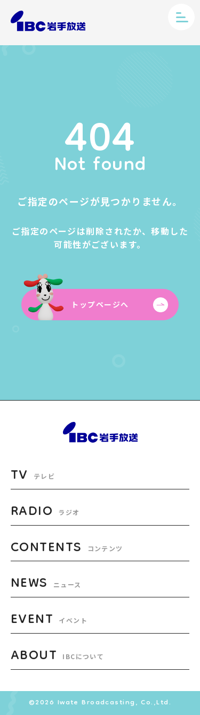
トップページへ (119, 304)
